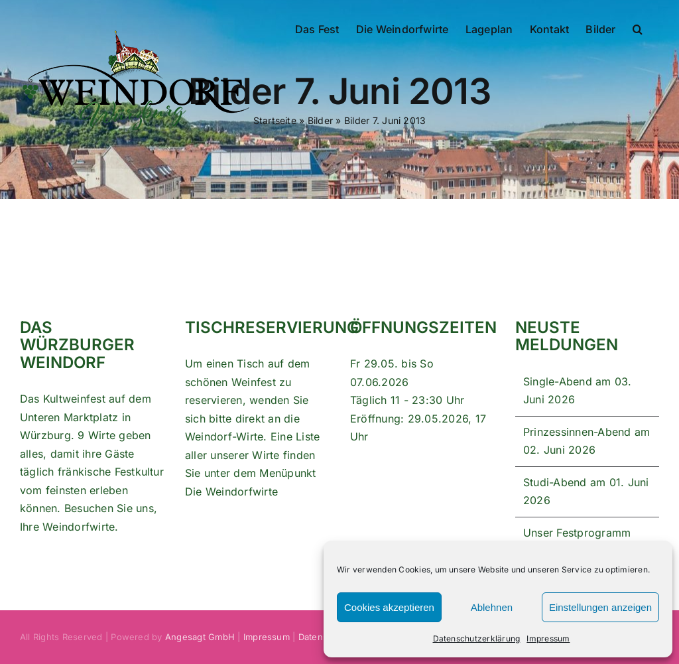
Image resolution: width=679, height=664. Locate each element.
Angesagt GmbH (200, 636)
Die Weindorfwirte (231, 491)
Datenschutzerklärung (477, 638)
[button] (638, 28)
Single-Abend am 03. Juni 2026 (577, 391)
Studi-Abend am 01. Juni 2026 (586, 491)
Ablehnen (492, 607)
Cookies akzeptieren (389, 607)
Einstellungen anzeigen (600, 607)
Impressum (548, 638)
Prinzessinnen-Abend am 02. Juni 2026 (586, 441)
